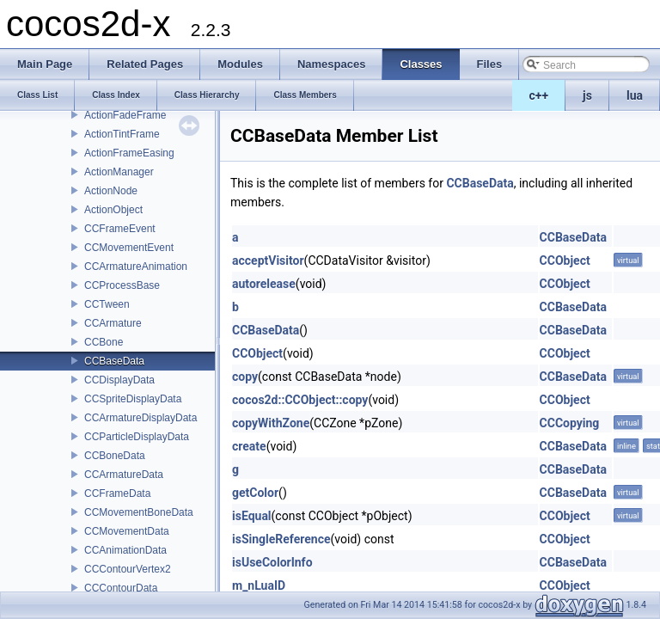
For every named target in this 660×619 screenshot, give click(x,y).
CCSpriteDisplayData (132, 399)
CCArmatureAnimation (135, 266)
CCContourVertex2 (127, 569)
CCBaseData (114, 361)
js (587, 95)
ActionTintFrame (122, 134)
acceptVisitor (268, 260)
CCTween (107, 304)
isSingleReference (281, 539)
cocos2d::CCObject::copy (300, 400)
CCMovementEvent (129, 248)
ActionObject (113, 210)
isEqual (252, 516)
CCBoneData (114, 456)
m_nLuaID (258, 585)
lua (634, 95)
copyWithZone (270, 423)
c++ (539, 95)
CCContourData (120, 588)
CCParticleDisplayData (136, 437)
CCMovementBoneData (138, 512)
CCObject (565, 260)
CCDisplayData (119, 380)
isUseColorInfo (272, 562)
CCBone (103, 342)
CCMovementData (126, 531)
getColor (255, 492)
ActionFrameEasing (129, 153)
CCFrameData (117, 493)
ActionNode (111, 191)
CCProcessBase (122, 285)
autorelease (264, 284)
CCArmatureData (123, 475)
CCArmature (113, 323)
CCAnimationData (125, 550)
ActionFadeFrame (125, 115)
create (249, 446)
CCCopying (570, 423)
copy (245, 376)
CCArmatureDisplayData (140, 418)
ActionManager (119, 172)
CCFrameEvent (120, 229)
